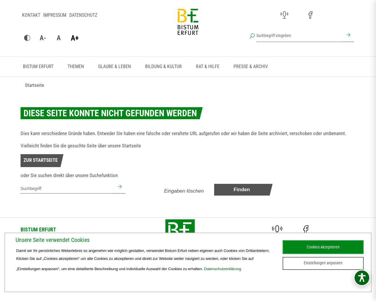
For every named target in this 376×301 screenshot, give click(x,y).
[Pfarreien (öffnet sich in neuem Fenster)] (323, 14)
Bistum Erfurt (38, 66)
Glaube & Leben (114, 66)
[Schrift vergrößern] (74, 38)
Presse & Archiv (251, 66)
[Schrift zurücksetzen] (58, 38)
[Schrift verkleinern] (42, 38)
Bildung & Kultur (163, 66)
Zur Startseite (41, 160)
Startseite (34, 85)
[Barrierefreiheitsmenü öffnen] (362, 278)
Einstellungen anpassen (323, 262)
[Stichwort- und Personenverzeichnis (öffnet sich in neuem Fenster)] (336, 15)
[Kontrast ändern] (27, 38)
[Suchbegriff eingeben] (298, 35)
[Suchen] (347, 35)
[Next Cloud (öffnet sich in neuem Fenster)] (349, 15)
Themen (76, 66)
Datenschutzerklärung (222, 269)
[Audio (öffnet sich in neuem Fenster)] (284, 15)
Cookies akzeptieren (323, 247)
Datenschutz (83, 15)
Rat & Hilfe (207, 66)
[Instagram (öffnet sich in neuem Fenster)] (297, 15)
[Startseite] (188, 26)
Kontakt (31, 15)
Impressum (54, 15)
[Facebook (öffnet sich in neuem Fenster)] (310, 15)
